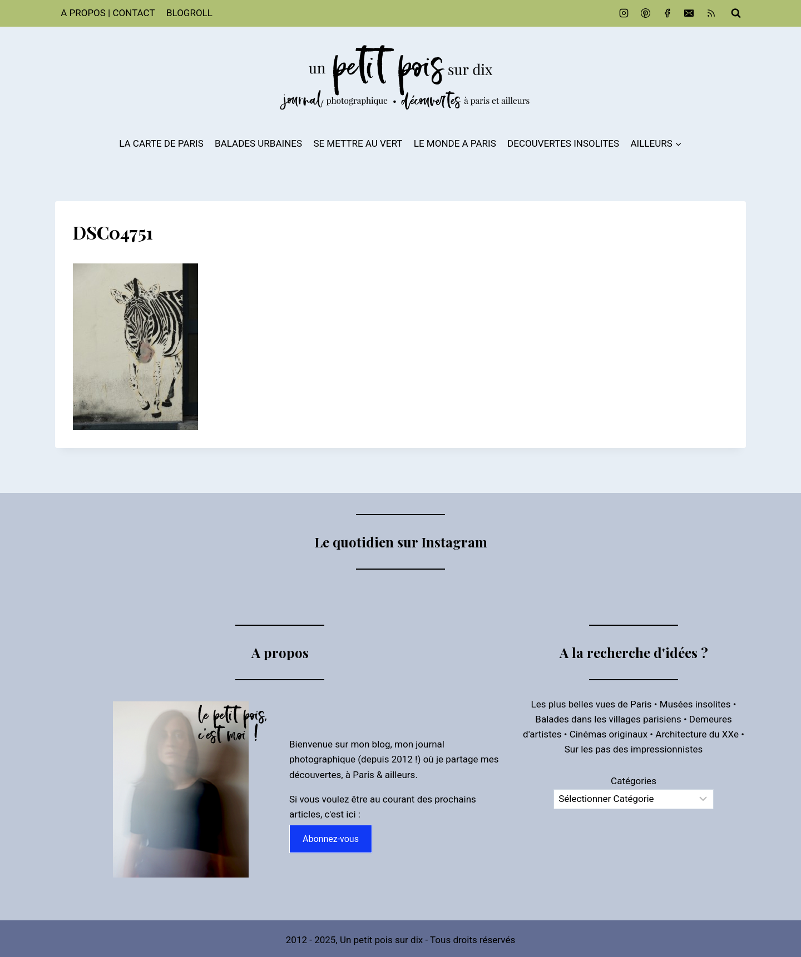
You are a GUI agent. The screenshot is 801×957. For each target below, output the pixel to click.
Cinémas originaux (608, 734)
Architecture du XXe (697, 734)
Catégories (633, 780)
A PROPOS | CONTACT (108, 12)
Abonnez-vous (331, 839)
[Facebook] (667, 13)
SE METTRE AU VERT (357, 143)
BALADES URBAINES (258, 143)
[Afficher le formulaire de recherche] (736, 13)
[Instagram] (624, 13)
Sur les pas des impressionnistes (634, 749)
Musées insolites (695, 704)
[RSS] (710, 13)
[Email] (689, 13)
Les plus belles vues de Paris (591, 704)
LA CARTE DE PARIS (161, 143)
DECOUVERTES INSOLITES (563, 143)
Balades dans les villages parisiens (608, 719)
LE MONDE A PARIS (455, 143)
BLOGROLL (189, 12)
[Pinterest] (645, 13)
